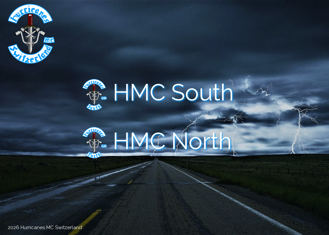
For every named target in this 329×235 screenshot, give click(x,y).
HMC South (173, 92)
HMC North (172, 141)
